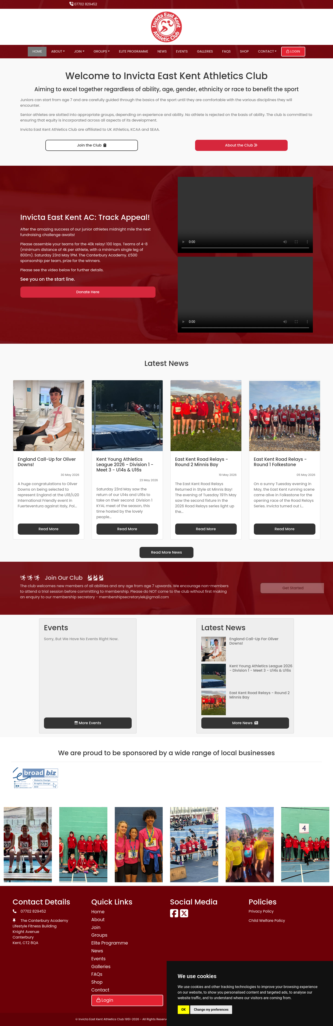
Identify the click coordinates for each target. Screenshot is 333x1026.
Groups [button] (100, 51)
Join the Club (91, 145)
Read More (48, 529)
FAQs (226, 51)
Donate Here (88, 292)
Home (37, 51)
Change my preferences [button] (211, 1009)
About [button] (56, 51)
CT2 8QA (30, 942)
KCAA (136, 129)
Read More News (166, 552)
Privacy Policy (261, 911)
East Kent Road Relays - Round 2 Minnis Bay (259, 695)
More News (245, 723)
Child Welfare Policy (267, 920)
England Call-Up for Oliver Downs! (253, 641)
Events (182, 51)
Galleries (205, 51)
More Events (88, 723)
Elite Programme (133, 51)
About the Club (241, 145)
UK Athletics (118, 129)
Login (293, 51)
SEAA (154, 129)
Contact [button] (266, 51)
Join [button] (78, 51)
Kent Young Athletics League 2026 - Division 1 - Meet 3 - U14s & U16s (260, 668)
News (162, 51)
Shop (244, 51)
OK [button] (183, 1009)
